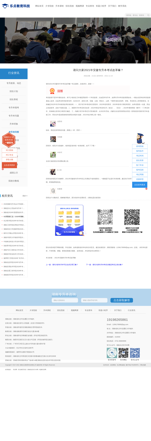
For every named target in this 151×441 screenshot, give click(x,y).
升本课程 (59, 6)
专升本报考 (14, 107)
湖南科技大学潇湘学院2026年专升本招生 (14, 229)
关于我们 (112, 6)
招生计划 (14, 91)
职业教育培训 (22, 369)
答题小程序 (101, 6)
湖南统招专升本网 (32, 369)
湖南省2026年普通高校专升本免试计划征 (14, 212)
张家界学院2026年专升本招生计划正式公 (14, 246)
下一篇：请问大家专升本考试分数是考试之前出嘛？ (104, 265)
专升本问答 (14, 132)
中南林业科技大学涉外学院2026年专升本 (14, 241)
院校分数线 (14, 181)
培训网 (15, 369)
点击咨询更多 (9, 165)
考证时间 (140, 156)
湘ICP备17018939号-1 (132, 365)
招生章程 (14, 99)
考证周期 (140, 174)
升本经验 (14, 124)
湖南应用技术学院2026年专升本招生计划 (14, 266)
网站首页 (39, 6)
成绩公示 (14, 173)
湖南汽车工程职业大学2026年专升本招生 (14, 250)
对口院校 (9, 150)
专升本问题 (14, 116)
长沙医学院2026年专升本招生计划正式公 (14, 221)
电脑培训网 (42, 369)
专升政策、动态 (14, 83)
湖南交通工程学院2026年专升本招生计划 (14, 271)
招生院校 (70, 6)
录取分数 (9, 160)
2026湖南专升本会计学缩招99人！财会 (14, 204)
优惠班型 (140, 179)
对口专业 (9, 155)
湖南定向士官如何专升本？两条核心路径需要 (14, 208)
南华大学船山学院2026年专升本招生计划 (14, 233)
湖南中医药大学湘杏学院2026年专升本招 (14, 237)
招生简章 (140, 160)
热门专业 (140, 165)
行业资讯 (131, 310)
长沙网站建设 (121, 365)
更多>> (25, 196)
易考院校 (140, 146)
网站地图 (143, 365)
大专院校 (49, 6)
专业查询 (90, 6)
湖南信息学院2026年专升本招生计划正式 (14, 262)
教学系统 (122, 6)
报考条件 (140, 151)
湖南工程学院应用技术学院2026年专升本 (14, 225)
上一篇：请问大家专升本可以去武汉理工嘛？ (62, 265)
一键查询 (9, 143)
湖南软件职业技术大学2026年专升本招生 (14, 254)
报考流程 (140, 170)
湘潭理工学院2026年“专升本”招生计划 (14, 258)
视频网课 (80, 6)
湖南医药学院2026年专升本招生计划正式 (14, 275)
